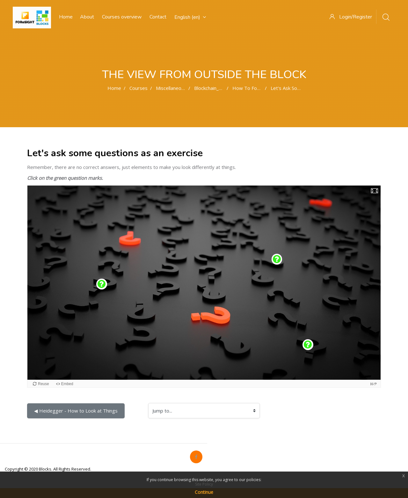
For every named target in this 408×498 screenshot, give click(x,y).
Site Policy (204, 484)
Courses (138, 88)
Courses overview (122, 16)
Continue (204, 492)
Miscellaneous (171, 88)
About (87, 16)
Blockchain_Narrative (216, 88)
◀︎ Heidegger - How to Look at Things (76, 410)
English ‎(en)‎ (190, 17)
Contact (157, 16)
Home (114, 88)
